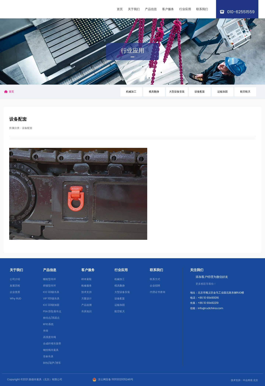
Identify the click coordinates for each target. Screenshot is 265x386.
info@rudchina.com (210, 308)
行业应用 (132, 50)
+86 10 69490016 (208, 298)
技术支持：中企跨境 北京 (244, 380)
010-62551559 (241, 12)
